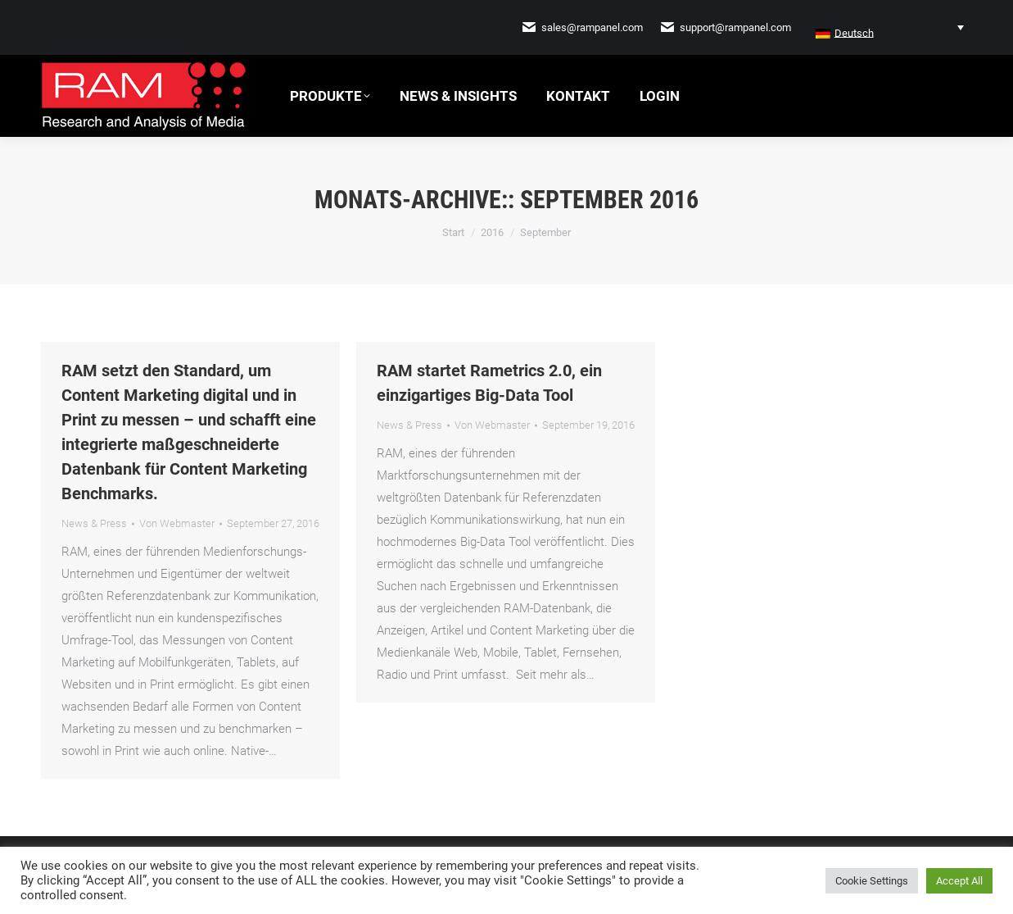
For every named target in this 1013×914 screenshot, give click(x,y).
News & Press (94, 523)
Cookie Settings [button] (871, 881)
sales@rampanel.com (592, 27)
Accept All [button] (959, 881)
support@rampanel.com (735, 27)
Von (177, 523)
